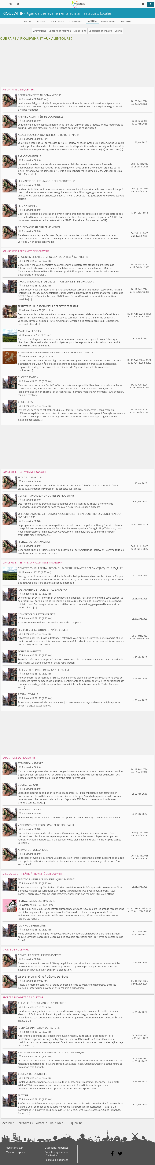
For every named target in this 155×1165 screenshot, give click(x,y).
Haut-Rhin (56, 1123)
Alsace (40, 1123)
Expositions (79, 30)
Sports (118, 30)
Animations (39, 30)
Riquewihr (75, 1123)
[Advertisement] (77, 64)
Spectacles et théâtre (100, 30)
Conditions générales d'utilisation (56, 1153)
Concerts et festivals (60, 30)
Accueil (7, 1123)
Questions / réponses (56, 1147)
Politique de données (56, 1159)
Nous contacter (14, 1147)
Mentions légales (15, 1152)
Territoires (24, 1123)
